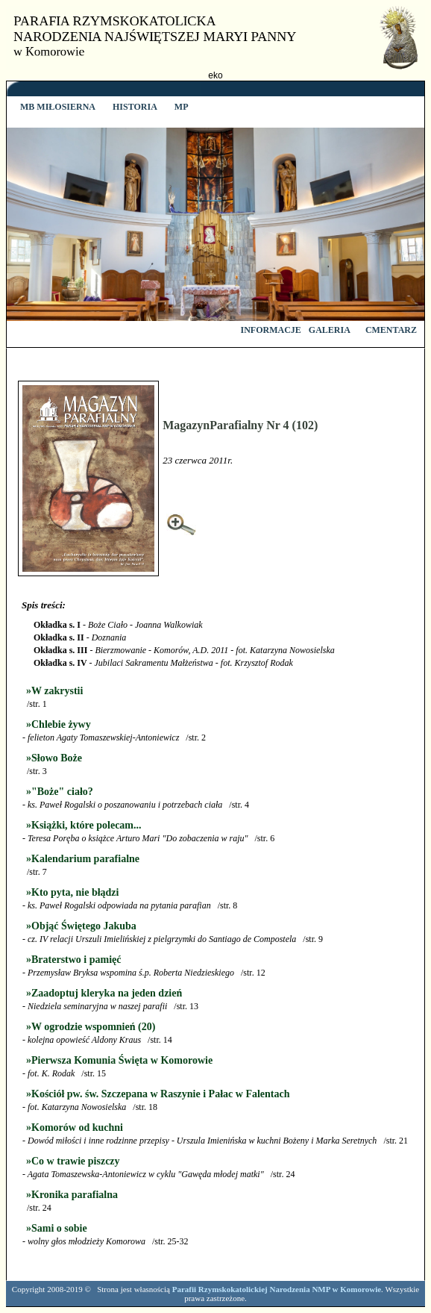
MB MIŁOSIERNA (56, 107)
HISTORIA (133, 107)
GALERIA (329, 330)
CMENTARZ (391, 330)
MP (180, 107)
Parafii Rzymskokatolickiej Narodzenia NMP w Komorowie (276, 1289)
